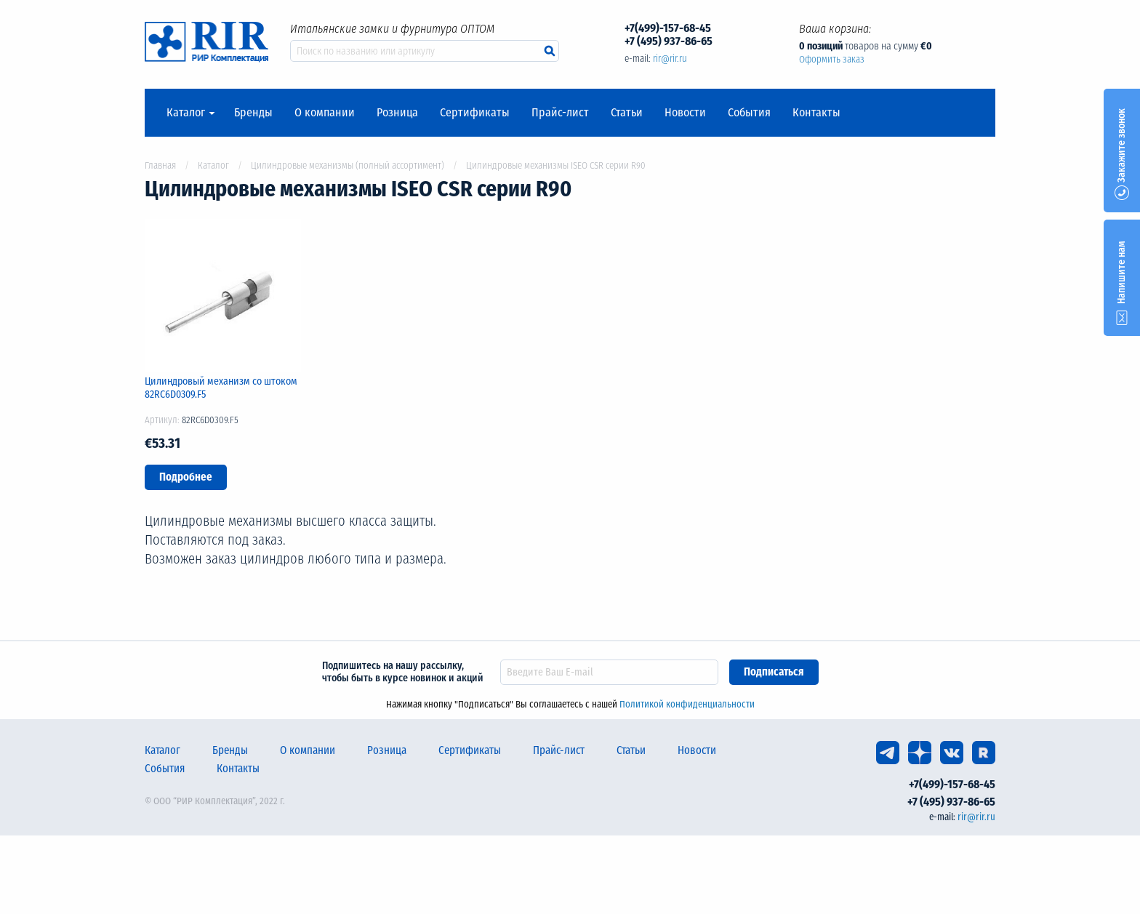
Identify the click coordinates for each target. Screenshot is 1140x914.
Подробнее (185, 477)
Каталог (185, 113)
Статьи (627, 113)
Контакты (816, 113)
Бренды (253, 113)
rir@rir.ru (670, 58)
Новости (685, 113)
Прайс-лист (560, 113)
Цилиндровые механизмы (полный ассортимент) (347, 165)
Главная (160, 165)
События (749, 113)
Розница (397, 113)
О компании (324, 113)
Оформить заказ (831, 59)
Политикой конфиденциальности (687, 704)
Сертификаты (475, 113)
